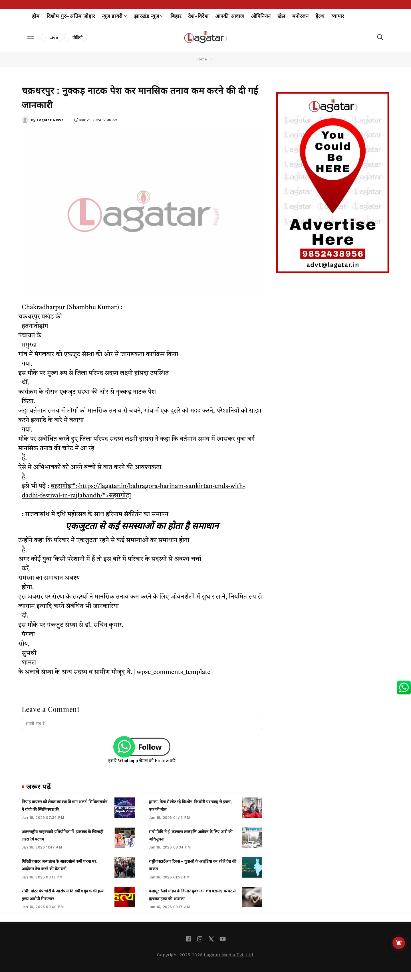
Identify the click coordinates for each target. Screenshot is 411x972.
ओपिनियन (261, 16)
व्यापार (337, 16)
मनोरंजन (300, 16)
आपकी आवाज (229, 16)
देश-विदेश (198, 16)
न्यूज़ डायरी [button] (114, 16)
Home (201, 59)
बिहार (175, 16)
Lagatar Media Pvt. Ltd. (229, 954)
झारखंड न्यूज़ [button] (149, 16)
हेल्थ (320, 16)
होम (36, 16)
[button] (30, 37)
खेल (281, 16)
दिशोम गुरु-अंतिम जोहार (71, 16)
